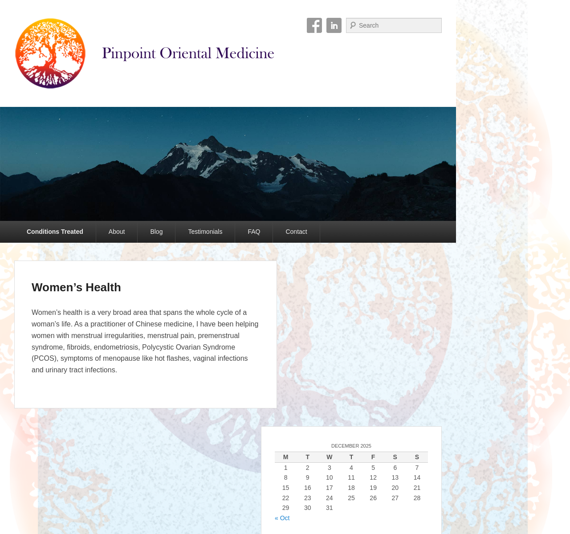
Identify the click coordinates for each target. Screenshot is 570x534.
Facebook (314, 25)
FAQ (254, 231)
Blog (156, 231)
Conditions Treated (55, 231)
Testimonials (205, 231)
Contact (296, 231)
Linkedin (334, 25)
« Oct (282, 518)
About (117, 231)
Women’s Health (76, 287)
